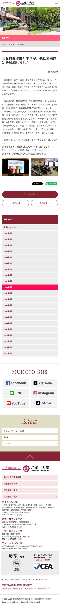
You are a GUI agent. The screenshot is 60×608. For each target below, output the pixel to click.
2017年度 (8, 287)
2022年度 (8, 257)
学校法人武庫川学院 (12, 477)
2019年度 (8, 275)
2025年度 (8, 239)
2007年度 (8, 347)
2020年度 (8, 269)
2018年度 (8, 281)
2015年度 (8, 299)
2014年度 (8, 305)
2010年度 (8, 329)
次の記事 (43, 203)
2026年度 (8, 233)
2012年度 (8, 317)
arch (7, 443)
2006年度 (8, 353)
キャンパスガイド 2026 (14, 431)
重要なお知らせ (10, 227)
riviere (6, 437)
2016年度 (8, 293)
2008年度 (8, 341)
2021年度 (8, 263)
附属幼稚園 (29, 588)
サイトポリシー (28, 579)
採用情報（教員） (11, 490)
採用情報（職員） (11, 497)
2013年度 (8, 311)
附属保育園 (42, 588)
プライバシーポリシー (11, 579)
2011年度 (8, 323)
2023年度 (8, 251)
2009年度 (8, 335)
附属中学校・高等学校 (11, 588)
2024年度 (8, 245)
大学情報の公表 (10, 484)
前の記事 (16, 203)
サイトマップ (42, 579)
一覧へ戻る (31, 194)
